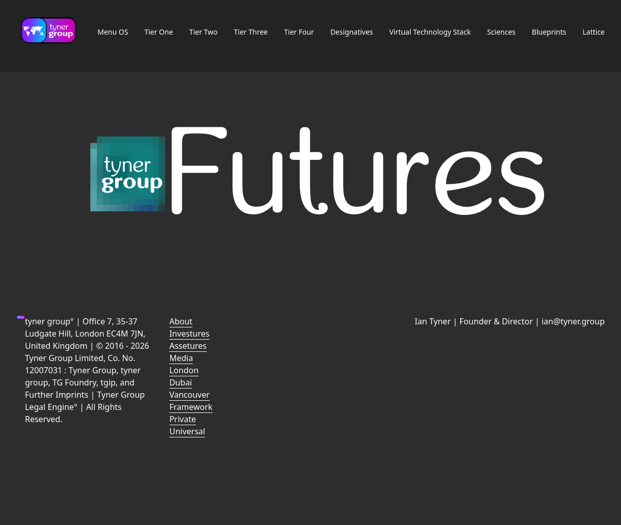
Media (181, 358)
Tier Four (299, 32)
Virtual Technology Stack (430, 32)
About (181, 321)
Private (183, 419)
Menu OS (112, 32)
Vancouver (190, 394)
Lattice (593, 32)
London (184, 370)
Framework (191, 406)
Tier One (159, 32)
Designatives (351, 32)
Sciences (501, 32)
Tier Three (251, 32)
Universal (187, 431)
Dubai (181, 382)
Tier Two (203, 32)
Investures (190, 333)
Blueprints (549, 32)
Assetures (188, 345)
